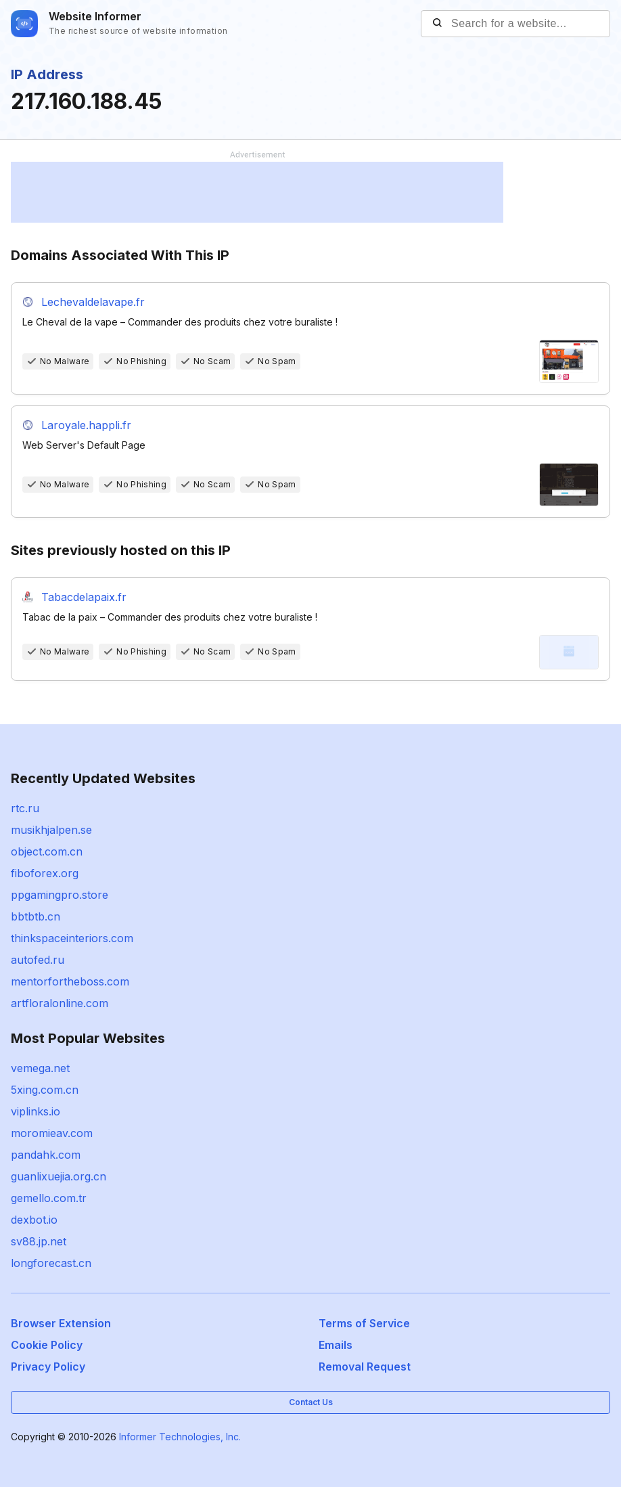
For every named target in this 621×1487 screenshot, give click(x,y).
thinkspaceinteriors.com (72, 938)
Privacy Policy (48, 1366)
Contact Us (311, 1402)
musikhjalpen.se (51, 830)
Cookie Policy (47, 1345)
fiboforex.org (44, 873)
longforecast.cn (51, 1263)
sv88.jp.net (38, 1241)
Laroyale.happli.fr (86, 425)
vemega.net (40, 1068)
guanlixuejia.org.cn (58, 1176)
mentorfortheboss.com (70, 981)
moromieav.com (52, 1133)
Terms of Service (364, 1323)
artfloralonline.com (59, 1003)
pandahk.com (45, 1154)
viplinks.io (35, 1111)
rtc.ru (25, 808)
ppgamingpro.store (59, 895)
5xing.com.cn (44, 1089)
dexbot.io (34, 1219)
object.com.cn (47, 851)
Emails (335, 1345)
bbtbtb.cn (35, 916)
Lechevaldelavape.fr (93, 302)
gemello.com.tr (49, 1198)
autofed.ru (37, 960)
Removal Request (365, 1366)
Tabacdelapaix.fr (84, 597)
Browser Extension (61, 1323)
